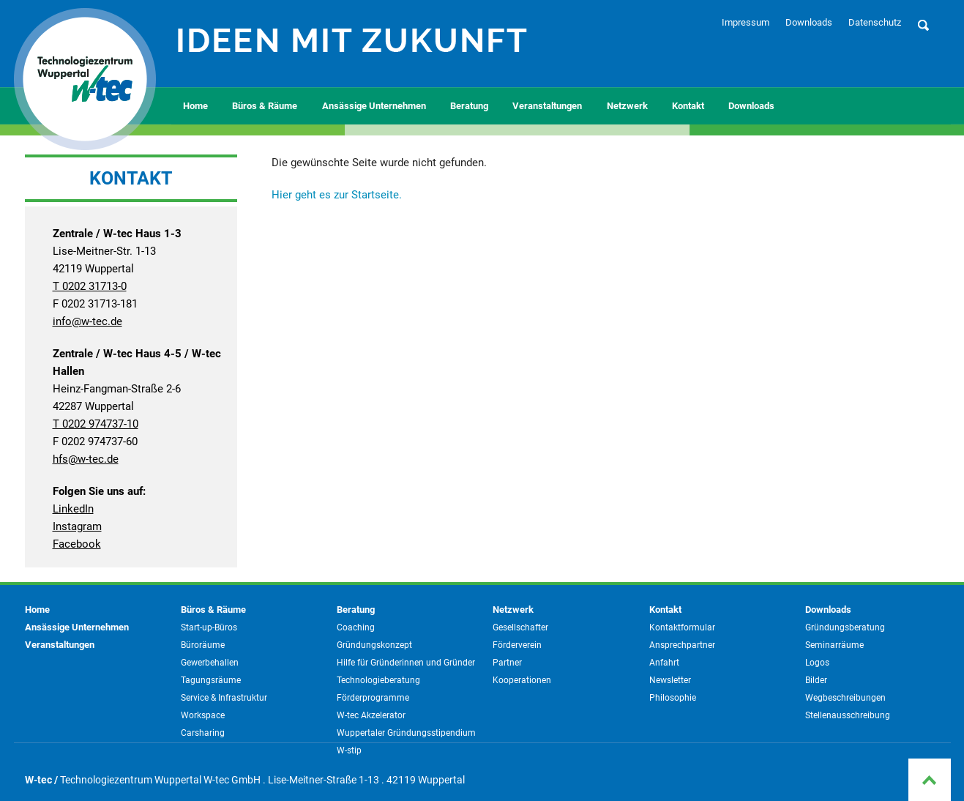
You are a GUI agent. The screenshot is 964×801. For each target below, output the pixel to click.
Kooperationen (522, 680)
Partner (507, 662)
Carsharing (203, 733)
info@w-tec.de (87, 321)
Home (195, 105)
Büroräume (203, 645)
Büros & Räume (264, 105)
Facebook (77, 544)
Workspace (203, 715)
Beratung (469, 105)
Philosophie (672, 698)
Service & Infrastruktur (224, 698)
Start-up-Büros (209, 627)
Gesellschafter (520, 627)
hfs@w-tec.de (86, 459)
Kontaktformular (682, 627)
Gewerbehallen (210, 662)
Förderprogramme (373, 698)
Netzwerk (627, 105)
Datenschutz (874, 22)
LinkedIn (73, 508)
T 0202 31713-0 (90, 286)
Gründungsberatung (845, 627)
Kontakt (688, 105)
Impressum (745, 22)
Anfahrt (664, 662)
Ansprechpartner (682, 645)
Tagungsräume (211, 680)
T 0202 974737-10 (95, 424)
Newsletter (670, 680)
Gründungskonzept (374, 645)
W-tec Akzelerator (371, 715)
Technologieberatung (378, 680)
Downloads (808, 22)
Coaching (356, 627)
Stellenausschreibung (847, 715)
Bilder (816, 680)
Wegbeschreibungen (845, 698)
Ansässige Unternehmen (374, 105)
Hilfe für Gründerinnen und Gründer (406, 662)
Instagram (77, 526)
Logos (817, 662)
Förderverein (517, 645)
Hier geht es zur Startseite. (337, 194)
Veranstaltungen (547, 105)
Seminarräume (834, 645)
